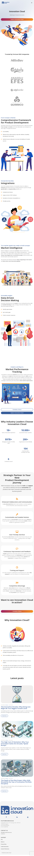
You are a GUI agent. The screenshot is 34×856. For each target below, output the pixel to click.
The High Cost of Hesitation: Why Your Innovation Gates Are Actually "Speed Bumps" (15, 743)
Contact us (3, 833)
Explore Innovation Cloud (17, 19)
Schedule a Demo (17, 409)
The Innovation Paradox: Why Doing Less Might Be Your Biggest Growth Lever (15, 707)
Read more (4, 715)
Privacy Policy (3, 844)
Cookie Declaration (4, 846)
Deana (6, 705)
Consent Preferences (5, 848)
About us (2, 841)
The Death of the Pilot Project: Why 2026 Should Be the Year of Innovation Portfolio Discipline (16, 782)
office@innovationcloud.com (6, 832)
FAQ (1, 839)
